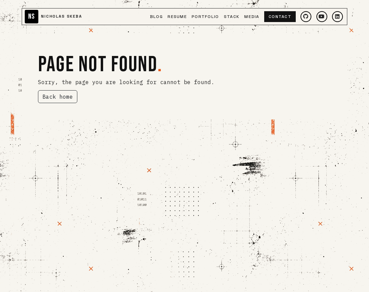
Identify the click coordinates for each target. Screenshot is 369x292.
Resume (177, 16)
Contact (280, 16)
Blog (156, 16)
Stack (231, 16)
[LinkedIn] (337, 16)
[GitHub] (305, 16)
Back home (57, 96)
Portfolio (205, 16)
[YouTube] (321, 16)
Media (251, 16)
